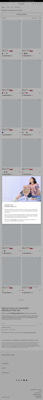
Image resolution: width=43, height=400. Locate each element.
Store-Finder (14, 219)
